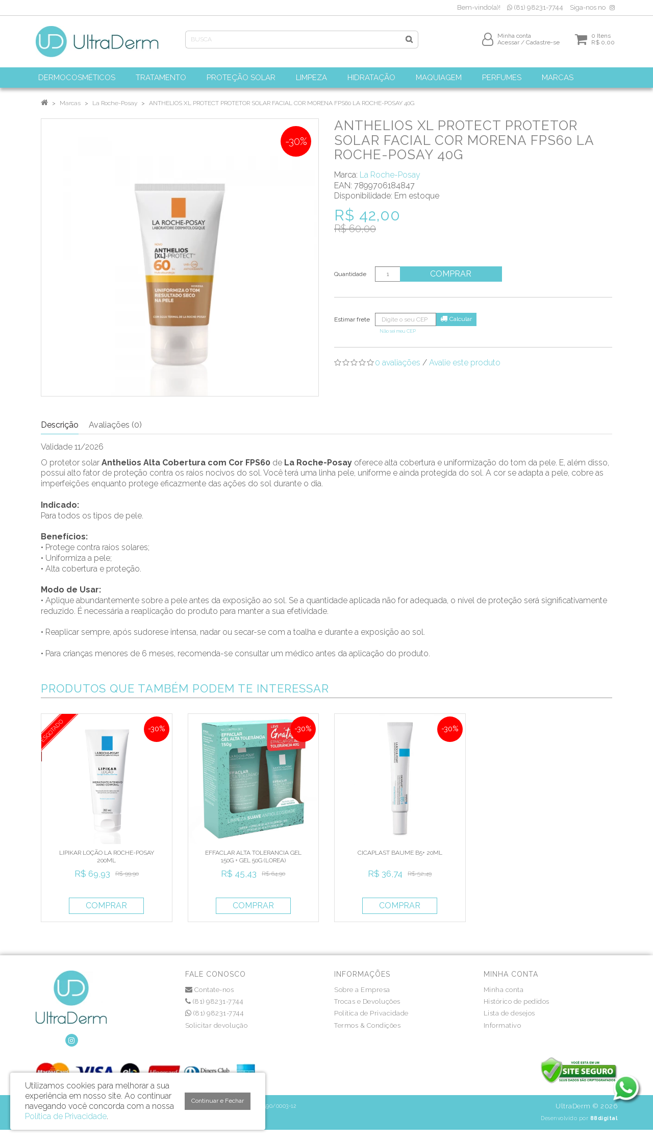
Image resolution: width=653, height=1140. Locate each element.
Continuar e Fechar (217, 1100)
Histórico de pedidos (516, 1001)
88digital (604, 1118)
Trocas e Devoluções (367, 1001)
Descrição (60, 425)
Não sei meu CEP (398, 331)
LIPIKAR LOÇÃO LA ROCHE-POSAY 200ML (106, 856)
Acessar (508, 44)
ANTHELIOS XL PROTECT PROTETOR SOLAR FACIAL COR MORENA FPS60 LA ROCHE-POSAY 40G (281, 103)
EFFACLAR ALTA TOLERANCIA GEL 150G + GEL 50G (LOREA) (253, 856)
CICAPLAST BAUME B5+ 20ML (400, 852)
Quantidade (350, 274)
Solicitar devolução (216, 1025)
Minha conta (504, 990)
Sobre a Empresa (362, 990)
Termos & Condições (367, 1025)
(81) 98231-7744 (535, 7)
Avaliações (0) (115, 425)
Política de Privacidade (371, 1013)
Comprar (451, 274)
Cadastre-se (543, 44)
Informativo (502, 1025)
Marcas (70, 103)
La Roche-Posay (114, 103)
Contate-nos (209, 990)
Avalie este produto (464, 362)
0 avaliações (397, 362)
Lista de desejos (509, 1013)
